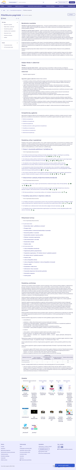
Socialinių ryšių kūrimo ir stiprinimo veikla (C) (36, 196)
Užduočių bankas (4, 454)
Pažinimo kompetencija (27, 119)
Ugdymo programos (19, 6)
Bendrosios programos (5, 450)
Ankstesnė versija (43, 451)
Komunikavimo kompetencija (28, 130)
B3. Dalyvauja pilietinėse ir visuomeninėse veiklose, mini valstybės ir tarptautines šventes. (44, 192)
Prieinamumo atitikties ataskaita (65, 449)
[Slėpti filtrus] (18, 18)
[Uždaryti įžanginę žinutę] (56, 465)
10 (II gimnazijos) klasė (9, 47)
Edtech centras (4, 459)
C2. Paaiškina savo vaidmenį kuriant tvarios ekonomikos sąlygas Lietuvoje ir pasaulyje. (43, 205)
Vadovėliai (61, 6)
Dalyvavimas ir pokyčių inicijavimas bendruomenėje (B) (39, 177)
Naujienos (10, 6)
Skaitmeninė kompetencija (28, 132)
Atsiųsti (71, 14)
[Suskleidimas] (17, 22)
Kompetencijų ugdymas (9, 29)
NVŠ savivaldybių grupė (44, 453)
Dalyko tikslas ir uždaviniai (9, 27)
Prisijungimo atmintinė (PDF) (26, 448)
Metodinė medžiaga (50, 6)
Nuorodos (22, 456)
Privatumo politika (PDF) (25, 452)
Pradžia (2, 6)
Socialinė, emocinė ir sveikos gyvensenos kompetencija (34, 125)
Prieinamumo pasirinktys (25, 459)
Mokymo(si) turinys (8, 33)
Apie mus (22, 458)
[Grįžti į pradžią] (8, 10)
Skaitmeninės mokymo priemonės (35, 6)
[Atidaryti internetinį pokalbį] (65, 465)
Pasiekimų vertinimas (8, 36)
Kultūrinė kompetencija (27, 123)
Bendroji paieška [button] (12, 2)
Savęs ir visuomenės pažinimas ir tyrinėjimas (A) (37, 149)
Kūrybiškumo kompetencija (28, 128)
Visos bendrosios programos (15, 10)
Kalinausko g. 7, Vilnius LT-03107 (45, 446)
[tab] (29, 74)
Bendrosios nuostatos (8, 24)
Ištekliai (5, 38)
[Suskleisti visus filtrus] (16, 18)
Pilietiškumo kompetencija (28, 121)
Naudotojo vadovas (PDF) (25, 450)
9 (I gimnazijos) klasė (8, 45)
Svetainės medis (23, 454)
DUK (21, 446)
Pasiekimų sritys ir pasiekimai (10, 31)
